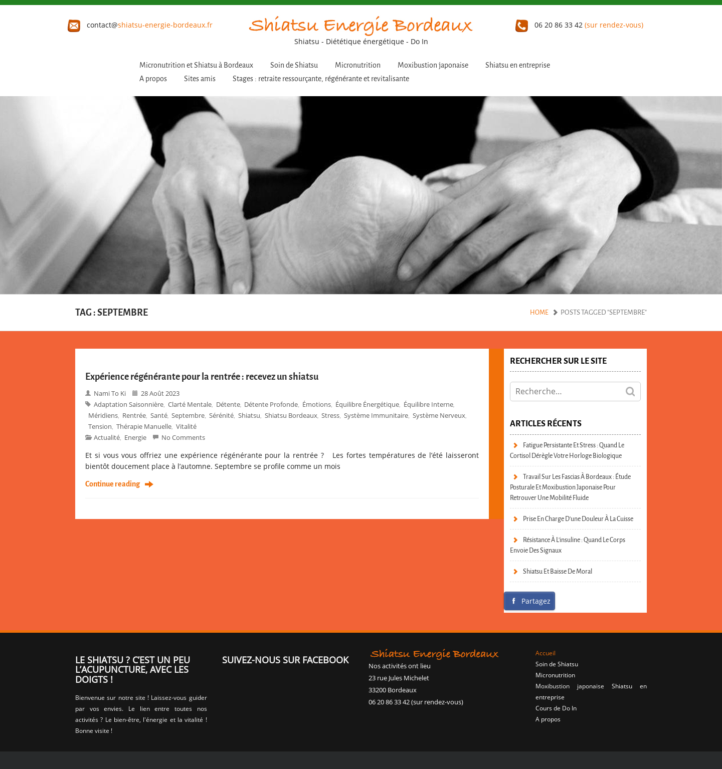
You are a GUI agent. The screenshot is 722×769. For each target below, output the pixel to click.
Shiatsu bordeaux (291, 415)
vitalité (186, 426)
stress (330, 415)
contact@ (140, 25)
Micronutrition (358, 65)
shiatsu (249, 415)
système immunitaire (376, 415)
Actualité (107, 437)
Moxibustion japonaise (433, 65)
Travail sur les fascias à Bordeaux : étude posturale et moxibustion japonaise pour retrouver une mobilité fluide (570, 487)
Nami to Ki (110, 393)
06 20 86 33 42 (579, 25)
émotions (316, 404)
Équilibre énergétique (367, 404)
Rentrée (134, 415)
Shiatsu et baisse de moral (557, 571)
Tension (100, 426)
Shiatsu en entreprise (517, 65)
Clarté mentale (190, 404)
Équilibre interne (428, 404)
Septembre (188, 415)
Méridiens (103, 415)
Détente (228, 404)
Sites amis (200, 79)
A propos (153, 79)
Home (539, 312)
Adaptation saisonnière (128, 404)
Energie (135, 437)
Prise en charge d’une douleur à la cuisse (578, 519)
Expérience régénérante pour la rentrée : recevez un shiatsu (201, 377)
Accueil (545, 653)
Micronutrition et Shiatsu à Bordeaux (196, 65)
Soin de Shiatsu (294, 65)
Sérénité (221, 415)
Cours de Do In (556, 708)
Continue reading (112, 484)
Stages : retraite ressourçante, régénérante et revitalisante (321, 79)
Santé (158, 415)
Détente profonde (271, 404)
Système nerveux (439, 415)
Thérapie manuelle (143, 426)
